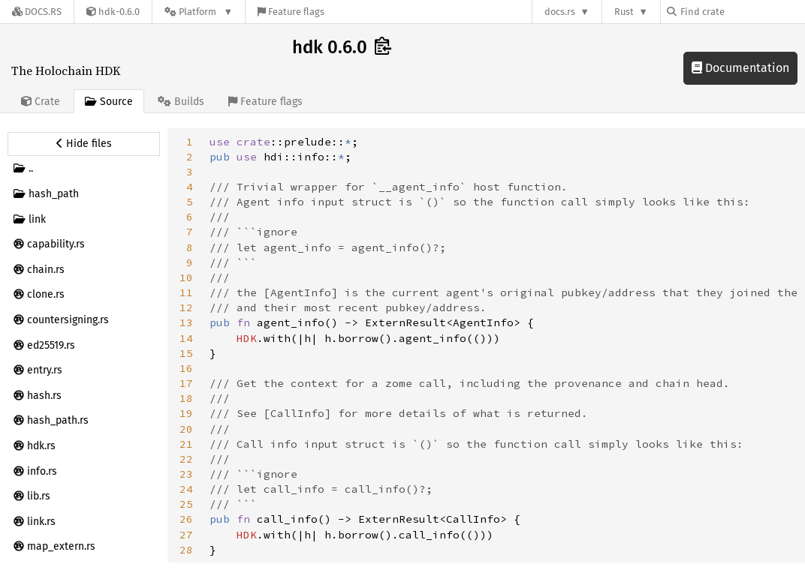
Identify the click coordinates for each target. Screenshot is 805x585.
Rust (624, 11)
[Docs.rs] (37, 11)
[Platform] (198, 11)
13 (186, 322)
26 (186, 519)
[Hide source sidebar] (83, 144)
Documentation (740, 68)
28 (186, 549)
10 (186, 277)
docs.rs (559, 11)
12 (186, 307)
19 (186, 413)
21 (186, 444)
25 (186, 504)
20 (186, 429)
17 (186, 383)
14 (186, 338)
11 (186, 292)
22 (186, 459)
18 (186, 398)
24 (186, 489)
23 (186, 474)
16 (186, 368)
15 (186, 353)
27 (186, 535)
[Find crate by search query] (742, 11)
